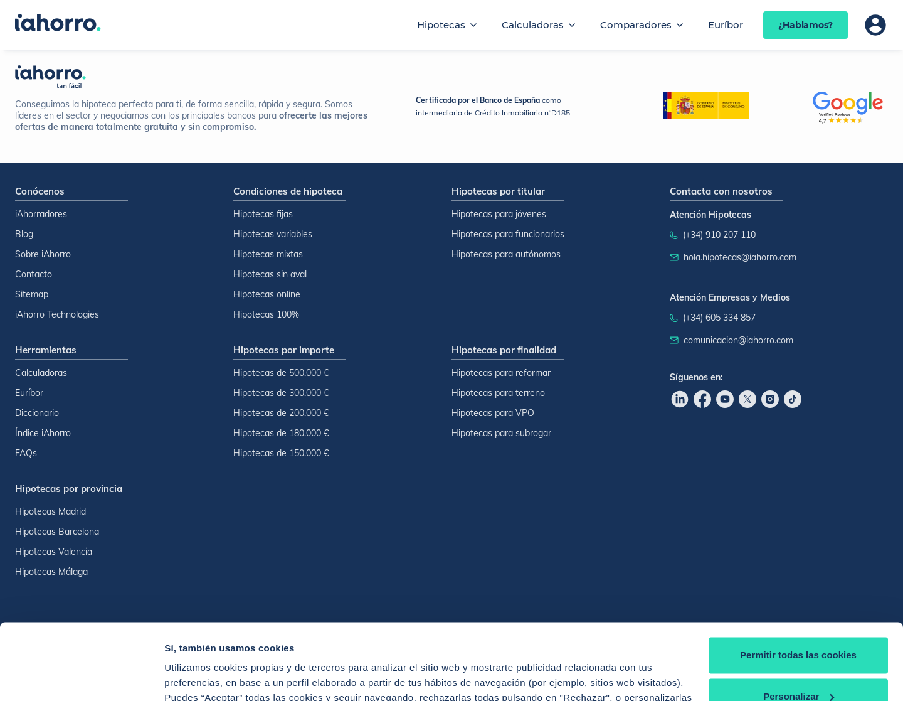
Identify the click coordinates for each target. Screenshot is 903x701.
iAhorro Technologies (57, 314)
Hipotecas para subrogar (501, 433)
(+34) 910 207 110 (719, 234)
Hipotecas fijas (263, 214)
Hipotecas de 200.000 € (281, 413)
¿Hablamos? (805, 25)
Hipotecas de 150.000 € (281, 453)
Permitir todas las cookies (798, 584)
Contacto (33, 274)
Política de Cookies (444, 641)
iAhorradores (41, 214)
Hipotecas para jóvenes (499, 214)
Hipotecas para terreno (498, 393)
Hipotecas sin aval (270, 274)
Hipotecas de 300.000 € (281, 393)
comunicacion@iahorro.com (738, 340)
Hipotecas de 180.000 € (281, 433)
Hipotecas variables (272, 234)
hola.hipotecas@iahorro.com (740, 257)
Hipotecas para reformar (501, 372)
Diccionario (37, 413)
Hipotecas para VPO (493, 413)
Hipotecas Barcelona (57, 531)
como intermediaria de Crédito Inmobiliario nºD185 (493, 106)
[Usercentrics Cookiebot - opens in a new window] (81, 676)
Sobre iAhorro (43, 254)
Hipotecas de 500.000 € (281, 372)
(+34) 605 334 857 (719, 317)
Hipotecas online (266, 294)
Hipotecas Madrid (50, 511)
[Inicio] (58, 24)
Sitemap (31, 294)
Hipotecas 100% (266, 314)
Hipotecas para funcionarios (508, 234)
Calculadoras (533, 25)
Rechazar (799, 666)
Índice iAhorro (43, 433)
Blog (24, 234)
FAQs (26, 453)
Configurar (188, 676)
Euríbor (725, 25)
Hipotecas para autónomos (506, 254)
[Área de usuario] (875, 25)
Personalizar (798, 624)
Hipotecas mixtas (268, 254)
